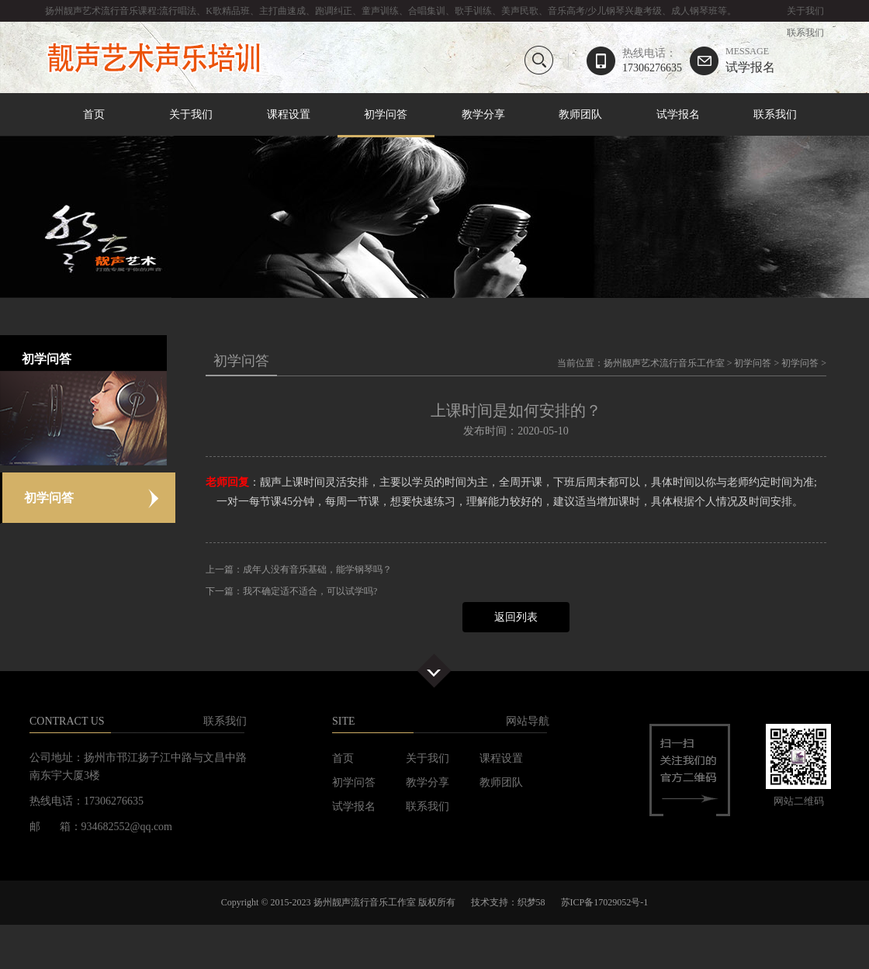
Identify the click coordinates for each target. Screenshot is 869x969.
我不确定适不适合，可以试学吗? (310, 591)
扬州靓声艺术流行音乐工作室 (664, 363)
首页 (94, 114)
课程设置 (288, 114)
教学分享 (483, 114)
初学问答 (386, 115)
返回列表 (516, 617)
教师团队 (580, 114)
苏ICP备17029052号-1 (605, 902)
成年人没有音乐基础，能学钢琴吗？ (317, 569)
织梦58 (531, 902)
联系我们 (805, 32)
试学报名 (750, 60)
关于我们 (805, 10)
